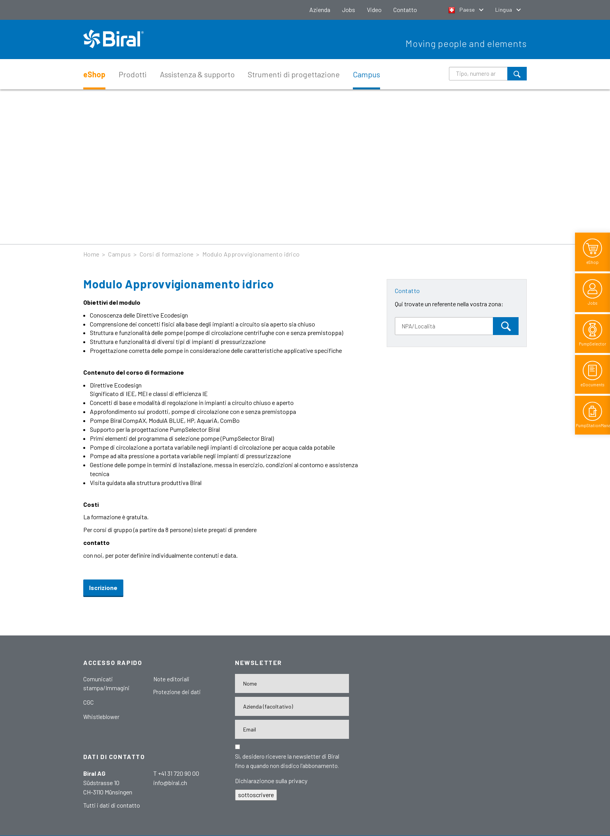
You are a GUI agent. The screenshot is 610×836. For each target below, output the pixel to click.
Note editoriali (171, 678)
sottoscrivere (256, 794)
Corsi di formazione (167, 254)
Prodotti (133, 74)
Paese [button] (462, 9)
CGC (88, 702)
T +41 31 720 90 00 (176, 773)
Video (374, 9)
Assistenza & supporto (197, 74)
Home (91, 254)
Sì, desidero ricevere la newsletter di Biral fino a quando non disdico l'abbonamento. (287, 761)
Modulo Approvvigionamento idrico (251, 254)
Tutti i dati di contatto (111, 805)
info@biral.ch (170, 782)
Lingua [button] (504, 9)
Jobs (348, 9)
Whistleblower (101, 716)
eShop (94, 74)
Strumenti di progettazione (294, 74)
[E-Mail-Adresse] (292, 729)
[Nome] (292, 683)
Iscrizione (103, 587)
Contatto (405, 9)
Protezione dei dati (177, 691)
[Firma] (292, 706)
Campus (366, 74)
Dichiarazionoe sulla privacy (271, 780)
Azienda (319, 9)
